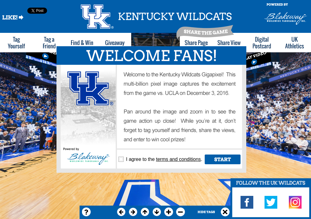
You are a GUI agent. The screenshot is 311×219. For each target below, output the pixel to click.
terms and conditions (178, 159)
